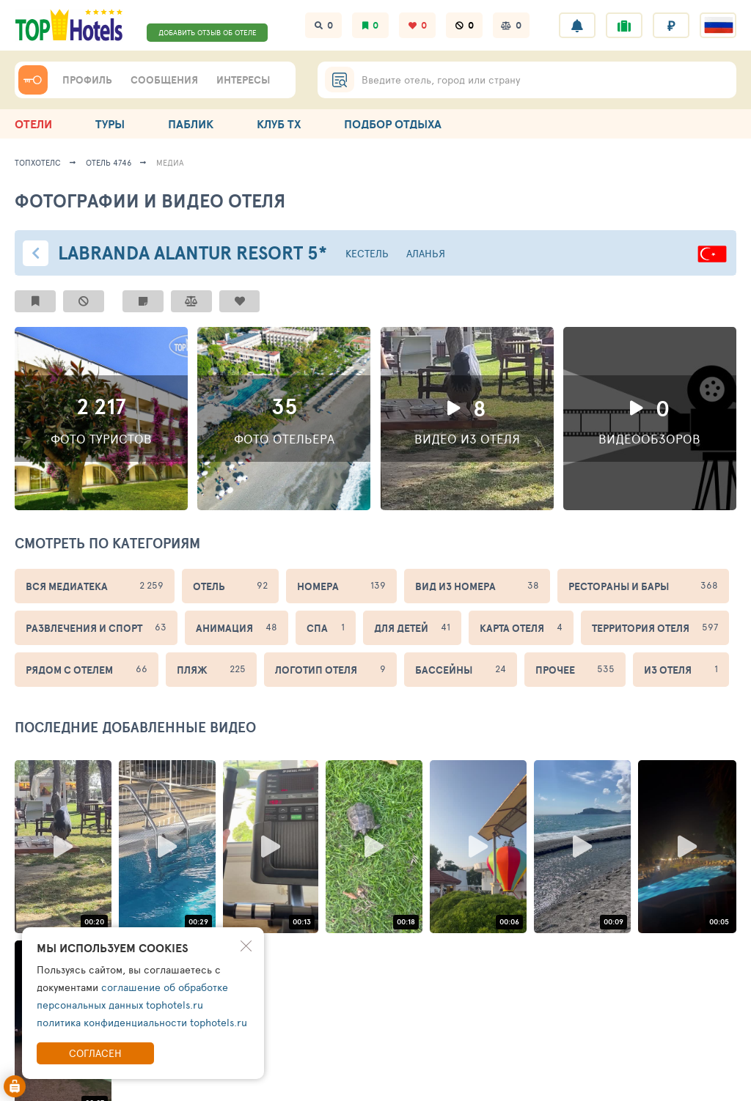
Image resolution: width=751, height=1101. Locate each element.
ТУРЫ (110, 124)
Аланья (425, 253)
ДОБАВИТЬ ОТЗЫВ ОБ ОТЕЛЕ (207, 32)
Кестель (367, 253)
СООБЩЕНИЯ (164, 80)
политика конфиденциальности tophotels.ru (142, 1022)
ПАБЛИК (190, 124)
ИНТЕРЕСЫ (243, 80)
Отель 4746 (108, 162)
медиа (170, 162)
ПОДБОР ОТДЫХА (393, 124)
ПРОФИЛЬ (87, 80)
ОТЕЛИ (33, 124)
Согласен (95, 1053)
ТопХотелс (38, 162)
